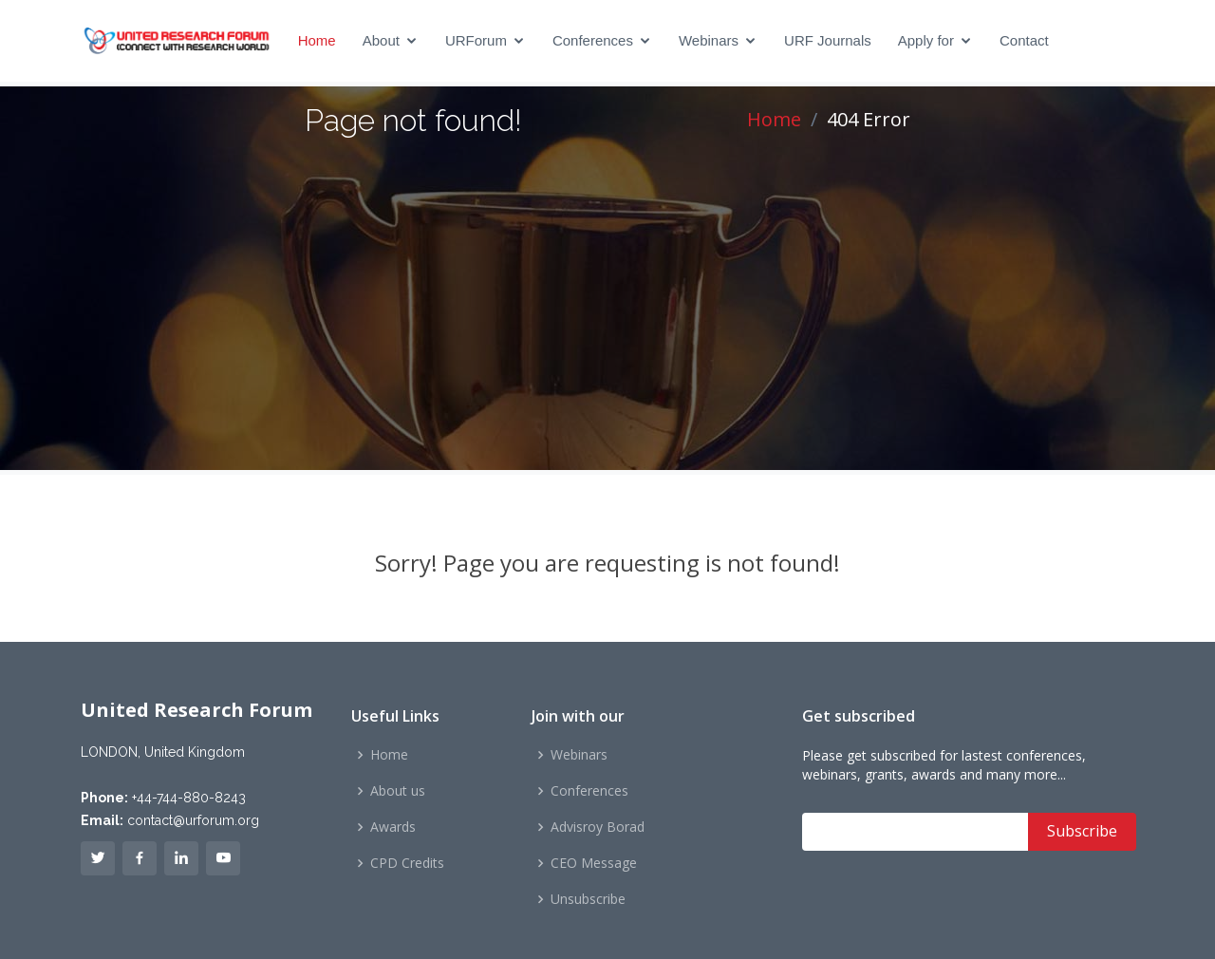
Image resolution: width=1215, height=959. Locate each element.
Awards (393, 827)
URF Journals (827, 40)
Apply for (926, 40)
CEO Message (594, 863)
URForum (476, 40)
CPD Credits (407, 863)
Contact (1024, 40)
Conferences (592, 40)
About (381, 40)
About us (397, 791)
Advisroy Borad (598, 827)
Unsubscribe (588, 899)
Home (317, 40)
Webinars (708, 40)
